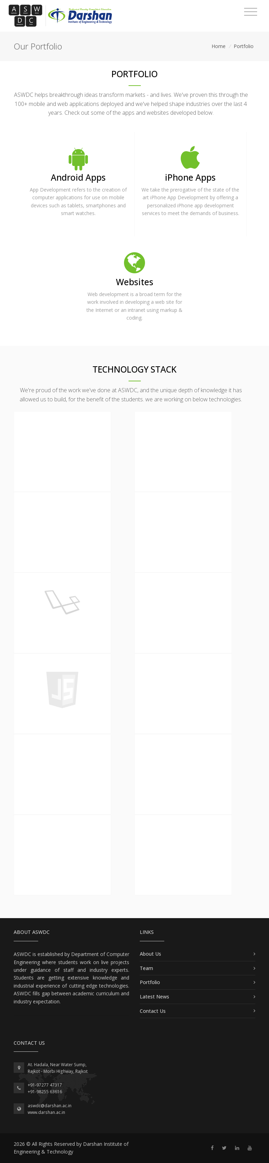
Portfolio (244, 46)
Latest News (154, 996)
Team (146, 968)
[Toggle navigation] (251, 12)
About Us (150, 953)
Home (219, 46)
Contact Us (153, 1011)
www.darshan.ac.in (46, 1112)
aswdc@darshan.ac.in (49, 1106)
